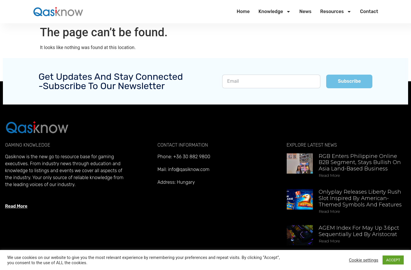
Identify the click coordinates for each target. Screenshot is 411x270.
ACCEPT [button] (393, 260)
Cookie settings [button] (363, 260)
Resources (335, 11)
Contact (369, 11)
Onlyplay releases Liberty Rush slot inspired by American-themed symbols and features (360, 198)
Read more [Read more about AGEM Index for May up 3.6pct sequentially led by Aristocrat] (329, 241)
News (305, 11)
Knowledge (275, 11)
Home (243, 11)
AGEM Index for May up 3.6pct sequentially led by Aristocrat (359, 231)
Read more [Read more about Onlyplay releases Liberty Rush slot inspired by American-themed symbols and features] (329, 211)
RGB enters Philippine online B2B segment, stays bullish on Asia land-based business (360, 162)
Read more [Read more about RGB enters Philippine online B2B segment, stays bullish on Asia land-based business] (329, 175)
